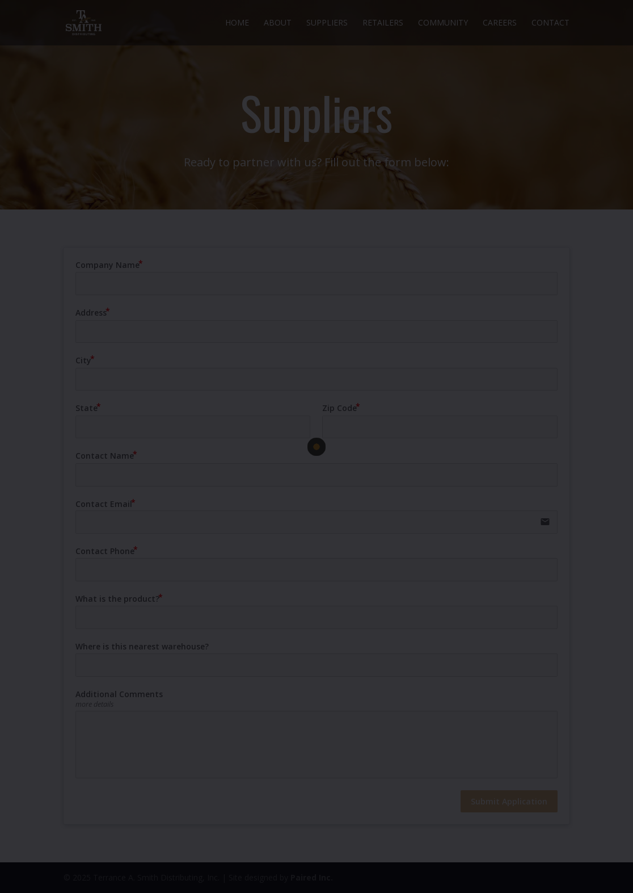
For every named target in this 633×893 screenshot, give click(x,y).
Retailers (382, 23)
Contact (550, 23)
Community (443, 23)
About (278, 23)
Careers (500, 23)
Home (237, 23)
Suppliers (327, 23)
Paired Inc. (311, 877)
